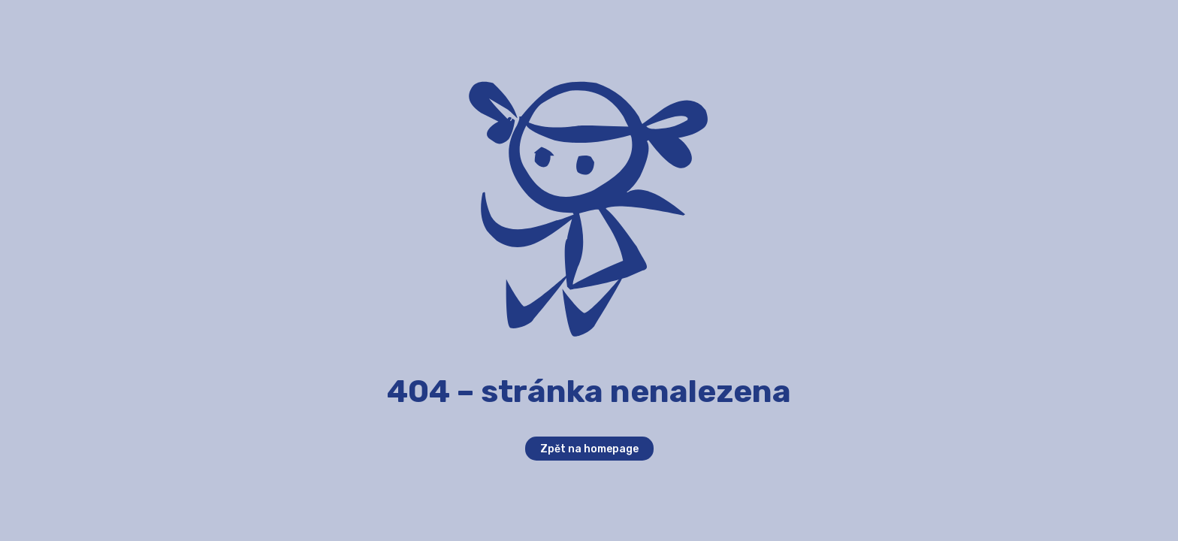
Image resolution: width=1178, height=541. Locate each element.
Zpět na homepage (589, 449)
